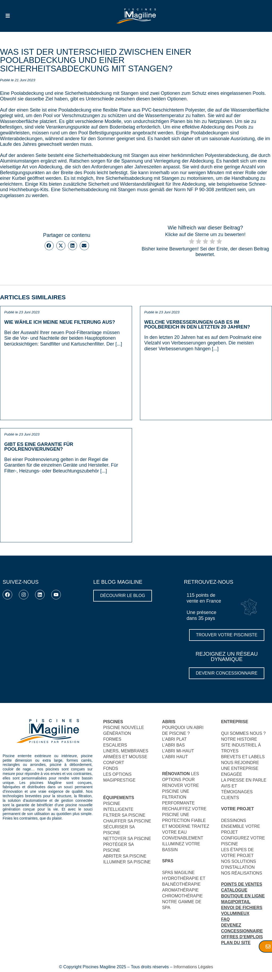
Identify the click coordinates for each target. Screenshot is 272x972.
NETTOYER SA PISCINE (127, 838)
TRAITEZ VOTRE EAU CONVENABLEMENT (185, 832)
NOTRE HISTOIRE (239, 739)
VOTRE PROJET (237, 809)
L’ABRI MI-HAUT (178, 751)
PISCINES (113, 721)
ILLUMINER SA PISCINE (127, 862)
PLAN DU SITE (235, 942)
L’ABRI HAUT (175, 756)
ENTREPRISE (234, 721)
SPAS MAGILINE (178, 872)
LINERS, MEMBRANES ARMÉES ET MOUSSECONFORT (125, 757)
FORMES (112, 739)
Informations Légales (193, 967)
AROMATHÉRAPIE (180, 890)
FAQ (225, 919)
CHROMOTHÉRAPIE (182, 896)
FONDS (110, 768)
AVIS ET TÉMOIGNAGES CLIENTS (237, 792)
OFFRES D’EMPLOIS (242, 937)
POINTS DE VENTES (241, 884)
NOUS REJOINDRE (240, 762)
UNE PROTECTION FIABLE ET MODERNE (184, 820)
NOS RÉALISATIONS (241, 873)
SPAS (167, 861)
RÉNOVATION (176, 773)
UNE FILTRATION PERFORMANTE (178, 797)
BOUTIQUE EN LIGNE (243, 896)
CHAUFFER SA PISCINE (127, 821)
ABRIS (168, 721)
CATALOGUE (234, 890)
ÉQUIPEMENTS (118, 797)
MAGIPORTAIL (235, 901)
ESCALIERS (115, 745)
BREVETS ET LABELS (243, 756)
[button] (49, 245)
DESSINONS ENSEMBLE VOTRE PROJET (240, 826)
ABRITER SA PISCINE (124, 856)
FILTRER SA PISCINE (124, 815)
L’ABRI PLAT (174, 739)
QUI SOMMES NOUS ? (243, 733)
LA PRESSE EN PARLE (243, 780)
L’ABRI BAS (173, 745)
